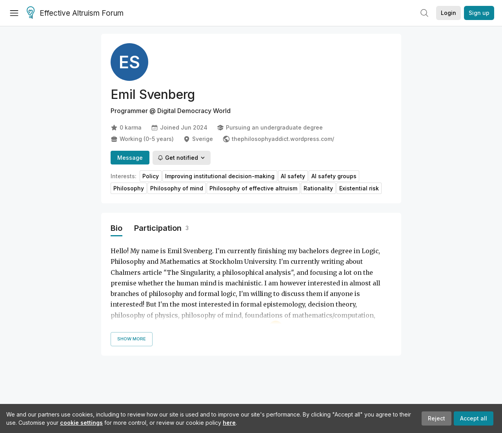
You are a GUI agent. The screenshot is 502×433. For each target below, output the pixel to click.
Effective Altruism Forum (75, 13)
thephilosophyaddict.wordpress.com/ (278, 139)
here (229, 422)
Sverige (198, 139)
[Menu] (14, 13)
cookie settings (81, 422)
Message (130, 157)
